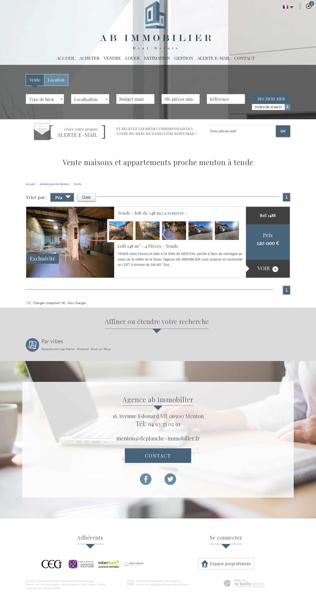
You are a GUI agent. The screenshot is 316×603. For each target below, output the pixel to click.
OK (283, 131)
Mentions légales (50, 584)
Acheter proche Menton (54, 184)
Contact (244, 58)
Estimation (157, 58)
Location (56, 80)
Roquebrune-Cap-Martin (58, 349)
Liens (84, 584)
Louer (132, 58)
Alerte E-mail (213, 58)
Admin (92, 584)
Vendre (112, 58)
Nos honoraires (70, 584)
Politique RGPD (51, 588)
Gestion (183, 58)
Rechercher (271, 99)
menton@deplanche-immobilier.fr (158, 438)
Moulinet (83, 349)
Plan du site (32, 584)
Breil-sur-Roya (101, 349)
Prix (63, 198)
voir (268, 268)
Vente (35, 80)
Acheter (89, 58)
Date (86, 197)
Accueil (66, 58)
